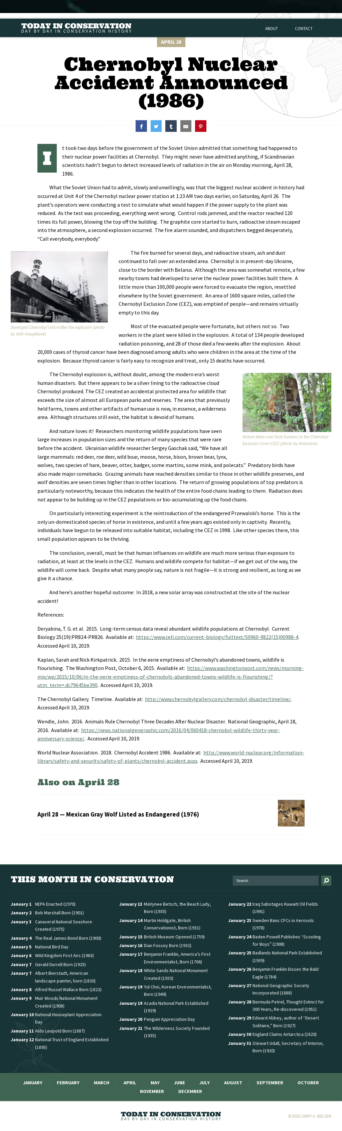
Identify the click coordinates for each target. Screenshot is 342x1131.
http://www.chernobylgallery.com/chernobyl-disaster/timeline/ (218, 699)
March (101, 1083)
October (308, 1083)
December (190, 1091)
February (68, 1083)
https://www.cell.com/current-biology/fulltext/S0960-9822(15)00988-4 (217, 637)
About (271, 28)
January (32, 1083)
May (155, 1083)
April (130, 1083)
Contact (304, 28)
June (179, 1083)
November (152, 1091)
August (233, 1083)
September (269, 1083)
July (204, 1083)
